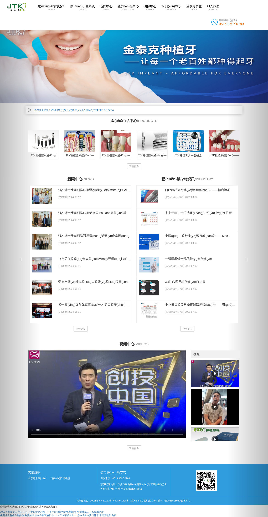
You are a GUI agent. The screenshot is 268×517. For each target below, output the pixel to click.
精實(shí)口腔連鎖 (60, 478)
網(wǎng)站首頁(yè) (51, 7)
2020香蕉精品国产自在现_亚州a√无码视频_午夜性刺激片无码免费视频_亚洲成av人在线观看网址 (52, 511)
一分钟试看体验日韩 (85, 515)
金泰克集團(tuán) (37, 478)
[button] (20, 258)
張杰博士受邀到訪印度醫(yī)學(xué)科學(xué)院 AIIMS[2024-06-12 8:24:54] (74, 110)
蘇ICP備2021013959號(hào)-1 (174, 500)
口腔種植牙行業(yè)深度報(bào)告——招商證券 (197, 190)
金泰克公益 (194, 7)
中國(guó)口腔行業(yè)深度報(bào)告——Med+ (197, 236)
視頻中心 (150, 7)
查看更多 (134, 166)
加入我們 (213, 7)
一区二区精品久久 (64, 515)
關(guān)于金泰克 (82, 7)
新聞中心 (106, 7)
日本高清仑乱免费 (106, 515)
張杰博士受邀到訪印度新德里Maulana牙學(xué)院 (92, 213)
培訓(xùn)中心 (171, 7)
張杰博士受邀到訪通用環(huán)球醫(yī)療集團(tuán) (93, 236)
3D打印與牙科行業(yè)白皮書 (185, 282)
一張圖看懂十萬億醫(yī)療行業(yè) (188, 259)
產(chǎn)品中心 (128, 7)
